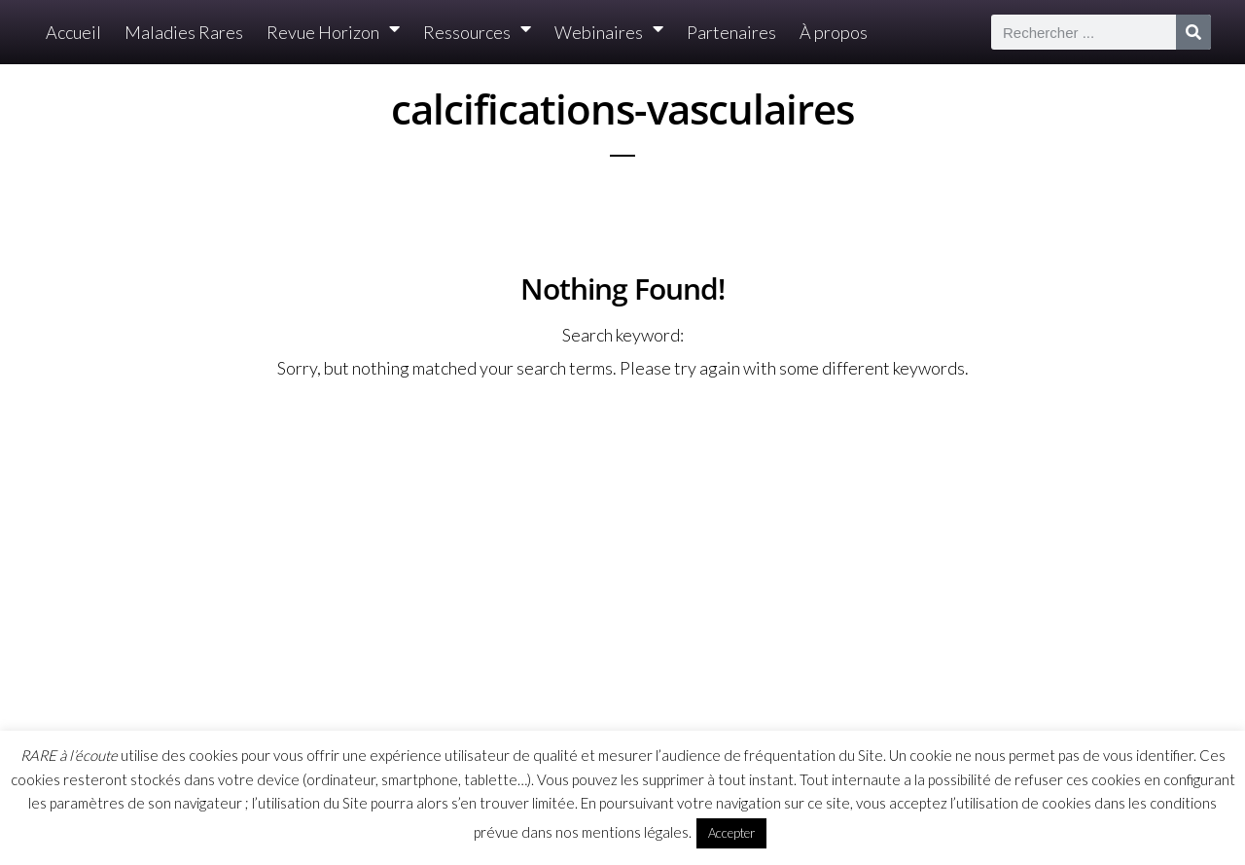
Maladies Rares (183, 32)
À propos (834, 32)
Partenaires (731, 32)
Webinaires (608, 32)
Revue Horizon (333, 32)
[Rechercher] (1193, 32)
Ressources (477, 32)
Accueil (73, 32)
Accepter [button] (731, 833)
